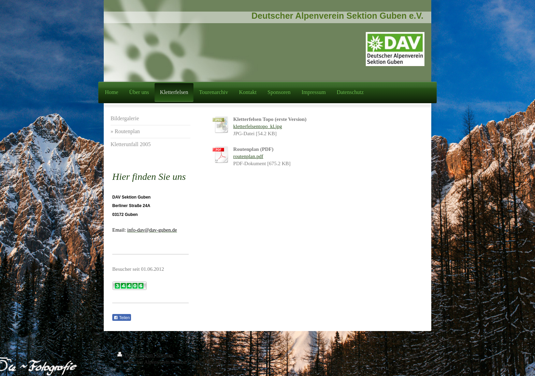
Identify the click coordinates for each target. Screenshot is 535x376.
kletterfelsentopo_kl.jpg (257, 126)
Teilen (122, 317)
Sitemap (164, 355)
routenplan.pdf (248, 156)
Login (411, 355)
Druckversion (135, 355)
